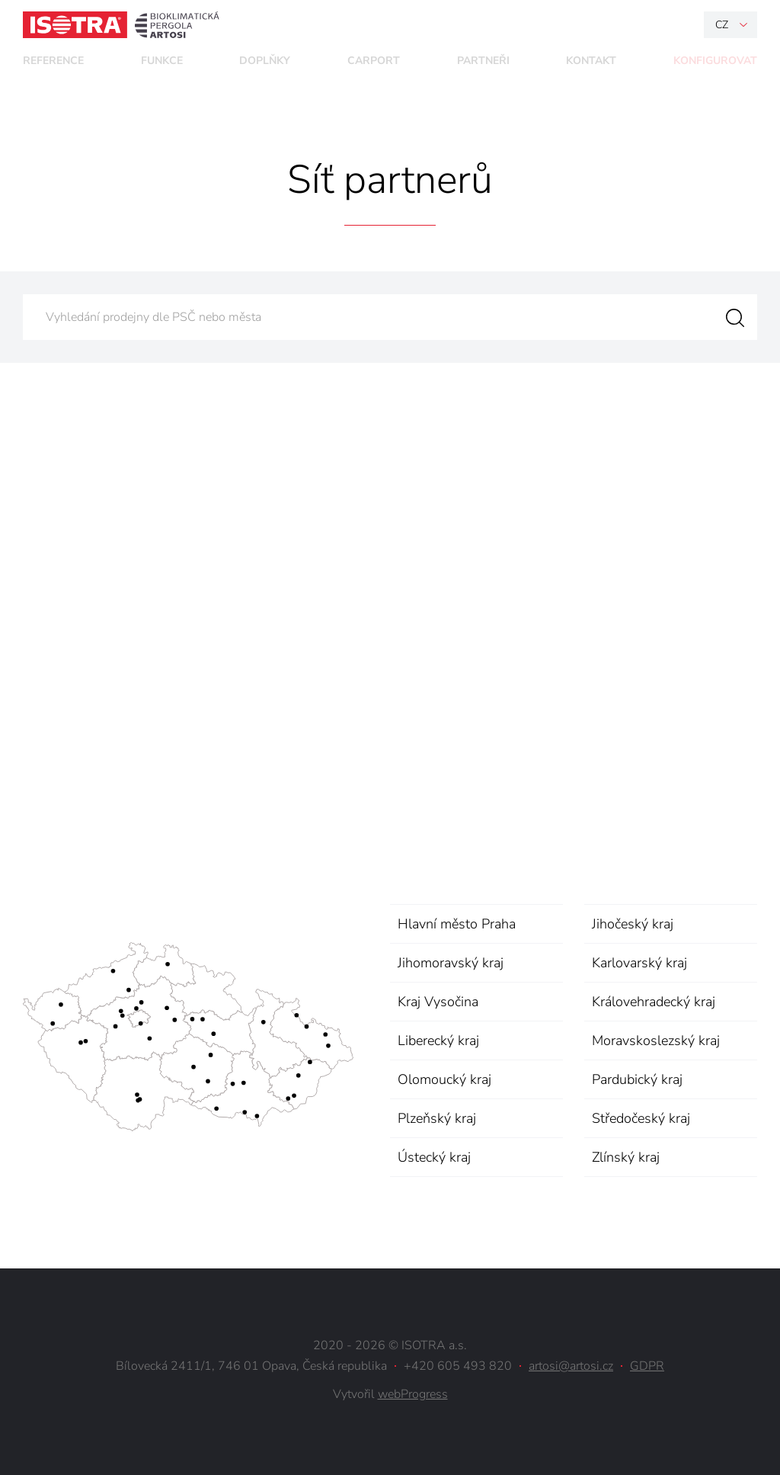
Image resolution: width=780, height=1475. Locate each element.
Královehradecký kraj (653, 1001)
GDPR (647, 1366)
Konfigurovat (715, 60)
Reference (53, 60)
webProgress (413, 1394)
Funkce (162, 60)
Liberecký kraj (438, 1040)
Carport (373, 60)
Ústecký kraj (434, 1157)
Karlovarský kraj (639, 963)
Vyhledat (734, 317)
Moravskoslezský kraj (656, 1040)
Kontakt (591, 60)
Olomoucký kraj (444, 1079)
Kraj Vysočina (438, 1001)
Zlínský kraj (626, 1157)
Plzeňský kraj (437, 1118)
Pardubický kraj (637, 1079)
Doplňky (264, 60)
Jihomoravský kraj (450, 963)
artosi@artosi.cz (571, 1366)
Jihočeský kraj (632, 924)
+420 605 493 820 (458, 1366)
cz (721, 25)
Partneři (483, 60)
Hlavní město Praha (457, 924)
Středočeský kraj (641, 1118)
